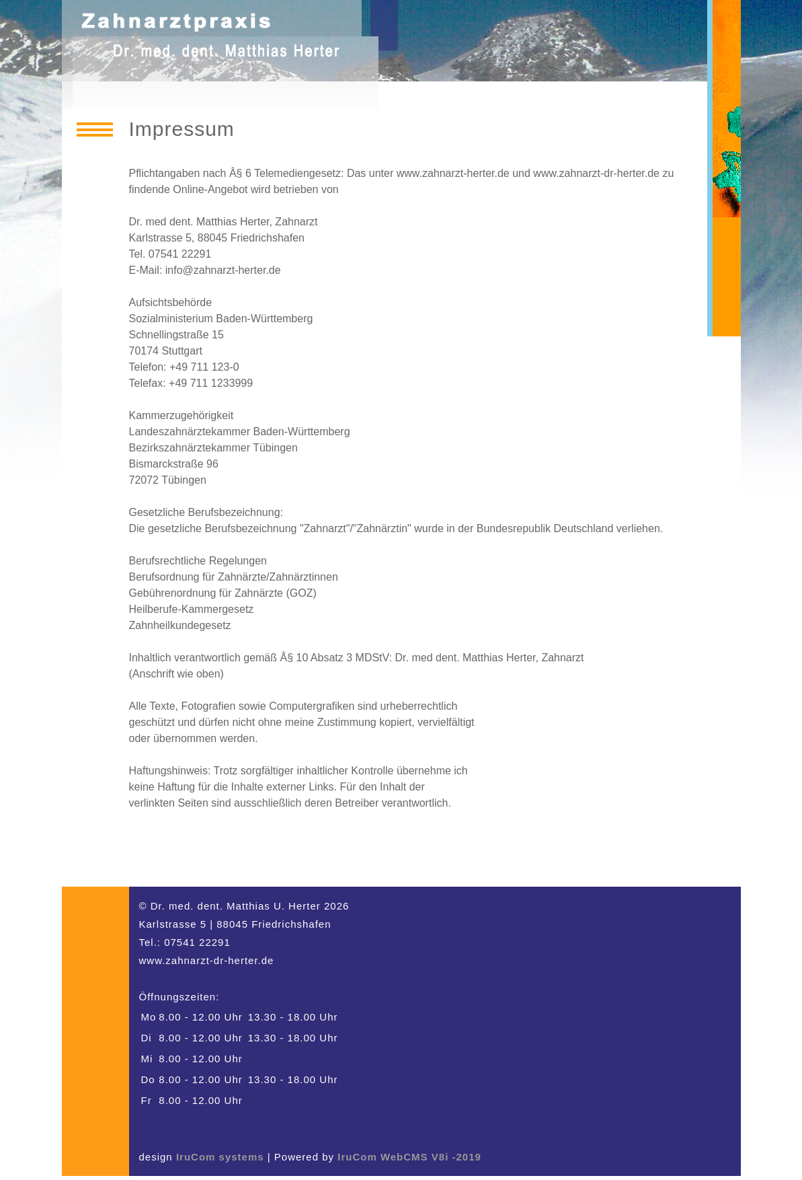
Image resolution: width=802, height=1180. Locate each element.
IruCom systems (220, 1157)
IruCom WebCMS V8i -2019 (409, 1157)
